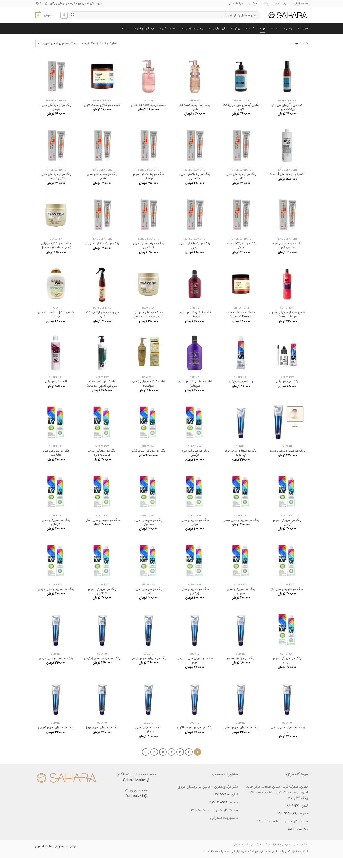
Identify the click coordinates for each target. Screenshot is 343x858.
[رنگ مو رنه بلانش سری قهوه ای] (148, 145)
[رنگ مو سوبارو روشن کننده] (287, 422)
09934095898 (288, 813)
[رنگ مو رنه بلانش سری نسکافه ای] (240, 145)
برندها (125, 28)
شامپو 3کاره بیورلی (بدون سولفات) (148, 383)
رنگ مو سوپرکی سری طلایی (241, 591)
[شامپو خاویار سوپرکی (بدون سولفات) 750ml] (287, 283)
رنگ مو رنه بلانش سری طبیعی (56, 107)
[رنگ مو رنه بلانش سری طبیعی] (55, 76)
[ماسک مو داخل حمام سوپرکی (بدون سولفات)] (102, 352)
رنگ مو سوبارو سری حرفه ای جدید (241, 453)
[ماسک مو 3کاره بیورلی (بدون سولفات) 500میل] (148, 283)
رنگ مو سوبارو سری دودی (56, 658)
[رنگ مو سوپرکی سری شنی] (102, 491)
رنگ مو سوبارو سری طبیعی (148, 658)
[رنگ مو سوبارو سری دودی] (55, 629)
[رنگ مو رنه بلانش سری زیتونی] (240, 214)
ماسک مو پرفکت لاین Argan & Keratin (241, 314)
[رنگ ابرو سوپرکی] (287, 352)
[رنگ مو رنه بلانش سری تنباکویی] (148, 214)
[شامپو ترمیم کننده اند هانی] (148, 76)
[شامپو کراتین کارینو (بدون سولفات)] (194, 283)
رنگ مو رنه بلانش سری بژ (102, 243)
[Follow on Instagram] (46, 3)
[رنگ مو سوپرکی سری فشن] (148, 422)
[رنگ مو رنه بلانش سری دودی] (194, 214)
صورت (302, 28)
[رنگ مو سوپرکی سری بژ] (287, 560)
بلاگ (265, 3)
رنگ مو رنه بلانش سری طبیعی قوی (287, 245)
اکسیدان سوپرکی (56, 381)
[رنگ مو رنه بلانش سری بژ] (102, 214)
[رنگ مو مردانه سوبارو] (240, 629)
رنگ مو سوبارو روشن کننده (287, 451)
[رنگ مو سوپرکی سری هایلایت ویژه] (102, 422)
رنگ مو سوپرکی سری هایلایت (56, 453)
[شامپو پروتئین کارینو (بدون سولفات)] (194, 352)
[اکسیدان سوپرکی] (55, 352)
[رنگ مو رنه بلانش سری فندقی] (102, 145)
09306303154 (218, 802)
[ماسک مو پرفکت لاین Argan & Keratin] (240, 283)
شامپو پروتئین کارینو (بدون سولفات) (194, 383)
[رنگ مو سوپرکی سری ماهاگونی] (148, 491)
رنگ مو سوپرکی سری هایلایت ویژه (102, 453)
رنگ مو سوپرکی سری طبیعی (287, 660)
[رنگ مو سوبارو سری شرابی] (55, 698)
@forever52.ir (136, 796)
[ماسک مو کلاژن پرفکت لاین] (102, 76)
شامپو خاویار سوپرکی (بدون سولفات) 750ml (287, 314)
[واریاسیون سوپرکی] (240, 352)
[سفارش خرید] (56, 43)
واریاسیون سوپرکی (241, 381)
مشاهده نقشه (298, 829)
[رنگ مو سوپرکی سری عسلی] (148, 560)
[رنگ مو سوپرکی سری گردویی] (287, 491)
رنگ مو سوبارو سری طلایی (194, 727)
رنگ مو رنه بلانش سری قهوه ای (148, 176)
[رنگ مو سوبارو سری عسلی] (240, 698)
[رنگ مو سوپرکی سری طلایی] (240, 560)
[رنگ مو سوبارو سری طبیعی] (148, 629)
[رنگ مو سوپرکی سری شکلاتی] (102, 560)
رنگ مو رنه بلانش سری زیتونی (241, 245)
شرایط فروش (235, 3)
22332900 (222, 794)
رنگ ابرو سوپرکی (287, 381)
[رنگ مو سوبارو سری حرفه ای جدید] (240, 422)
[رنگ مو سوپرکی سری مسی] (240, 491)
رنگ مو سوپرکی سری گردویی (287, 522)
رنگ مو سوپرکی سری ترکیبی (195, 453)
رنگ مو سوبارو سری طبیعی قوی (195, 660)
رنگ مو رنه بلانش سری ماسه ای (194, 176)
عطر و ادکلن (167, 28)
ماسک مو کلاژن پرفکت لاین (102, 105)
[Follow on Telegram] (37, 3)
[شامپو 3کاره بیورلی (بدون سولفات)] (148, 352)
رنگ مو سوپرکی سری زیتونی (195, 591)
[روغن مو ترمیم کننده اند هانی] (194, 76)
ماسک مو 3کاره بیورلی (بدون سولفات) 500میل (148, 314)
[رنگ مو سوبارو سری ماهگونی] (148, 698)
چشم (287, 28)
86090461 (292, 806)
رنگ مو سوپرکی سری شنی (102, 520)
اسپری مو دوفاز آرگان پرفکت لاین (102, 314)
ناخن (249, 28)
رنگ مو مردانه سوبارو (241, 658)
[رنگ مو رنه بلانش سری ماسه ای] (194, 145)
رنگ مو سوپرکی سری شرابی (195, 522)
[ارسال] (72, 15)
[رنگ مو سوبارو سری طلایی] (194, 698)
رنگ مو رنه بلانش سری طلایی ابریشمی (56, 176)
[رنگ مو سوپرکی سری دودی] (55, 560)
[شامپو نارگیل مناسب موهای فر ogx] (55, 283)
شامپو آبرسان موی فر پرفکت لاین (241, 107)
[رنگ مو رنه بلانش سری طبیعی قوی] (287, 214)
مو (262, 28)
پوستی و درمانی (192, 28)
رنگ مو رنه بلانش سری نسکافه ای (241, 176)
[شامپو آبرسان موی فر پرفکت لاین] (240, 76)
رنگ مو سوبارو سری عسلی (241, 727)
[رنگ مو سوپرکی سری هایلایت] (55, 422)
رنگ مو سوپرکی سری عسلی (148, 591)
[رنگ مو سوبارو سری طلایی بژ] (287, 698)
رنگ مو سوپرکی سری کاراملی (56, 522)
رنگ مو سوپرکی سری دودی (56, 589)
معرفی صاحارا (281, 3)
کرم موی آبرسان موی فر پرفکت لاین (287, 107)
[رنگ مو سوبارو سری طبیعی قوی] (194, 629)
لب (274, 28)
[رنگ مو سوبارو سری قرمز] (102, 698)
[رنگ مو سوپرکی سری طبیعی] (287, 629)
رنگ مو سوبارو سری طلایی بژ (287, 729)
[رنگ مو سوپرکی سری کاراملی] (55, 491)
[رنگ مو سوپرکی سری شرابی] (194, 491)
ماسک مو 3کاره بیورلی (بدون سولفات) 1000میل (56, 245)
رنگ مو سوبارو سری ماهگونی (148, 729)
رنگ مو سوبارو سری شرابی (56, 727)
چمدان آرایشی (144, 28)
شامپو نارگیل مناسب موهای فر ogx (56, 314)
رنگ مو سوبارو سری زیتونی (102, 658)
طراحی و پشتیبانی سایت (60, 846)
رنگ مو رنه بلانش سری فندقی (102, 176)
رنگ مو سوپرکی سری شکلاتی (102, 591)
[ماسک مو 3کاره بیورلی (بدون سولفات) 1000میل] (55, 214)
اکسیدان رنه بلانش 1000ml (287, 174)
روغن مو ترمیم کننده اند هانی (194, 107)
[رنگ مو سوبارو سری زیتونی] (102, 629)
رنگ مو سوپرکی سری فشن (148, 451)
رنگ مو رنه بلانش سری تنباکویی (148, 245)
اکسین (39, 846)
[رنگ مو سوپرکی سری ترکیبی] (194, 422)
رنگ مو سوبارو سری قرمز (102, 727)
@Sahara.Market (136, 780)
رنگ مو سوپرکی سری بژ (287, 589)
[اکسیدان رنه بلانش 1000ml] (287, 145)
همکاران (252, 3)
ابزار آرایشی (216, 28)
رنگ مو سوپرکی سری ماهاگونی (148, 522)
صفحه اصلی (301, 3)
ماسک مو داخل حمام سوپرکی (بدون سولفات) (102, 383)
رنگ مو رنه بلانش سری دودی (194, 245)
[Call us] (41, 3)
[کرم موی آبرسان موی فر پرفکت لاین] (287, 76)
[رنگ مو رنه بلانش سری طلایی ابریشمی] (55, 145)
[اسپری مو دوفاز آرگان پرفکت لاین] (102, 283)
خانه (305, 43)
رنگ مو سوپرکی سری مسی (241, 520)
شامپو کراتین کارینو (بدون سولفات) (195, 314)
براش (235, 28)
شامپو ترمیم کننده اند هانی (148, 105)
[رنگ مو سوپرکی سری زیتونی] (194, 560)
